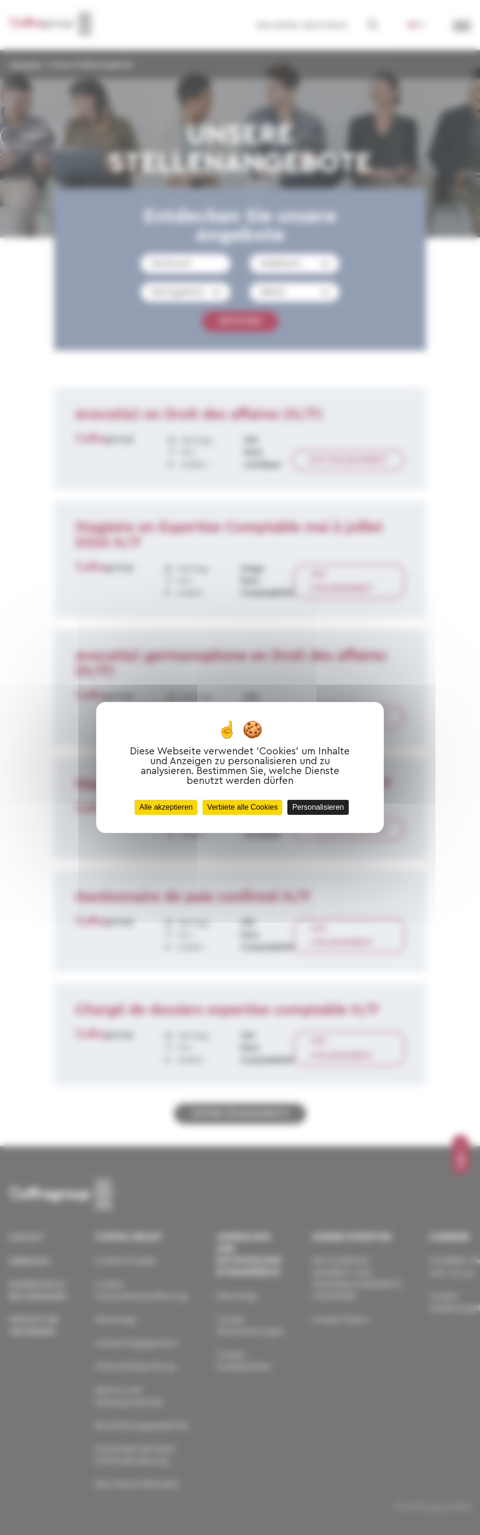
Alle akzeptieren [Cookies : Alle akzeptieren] (166, 807)
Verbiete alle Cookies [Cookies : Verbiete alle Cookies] (242, 807)
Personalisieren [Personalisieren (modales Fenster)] (318, 807)
